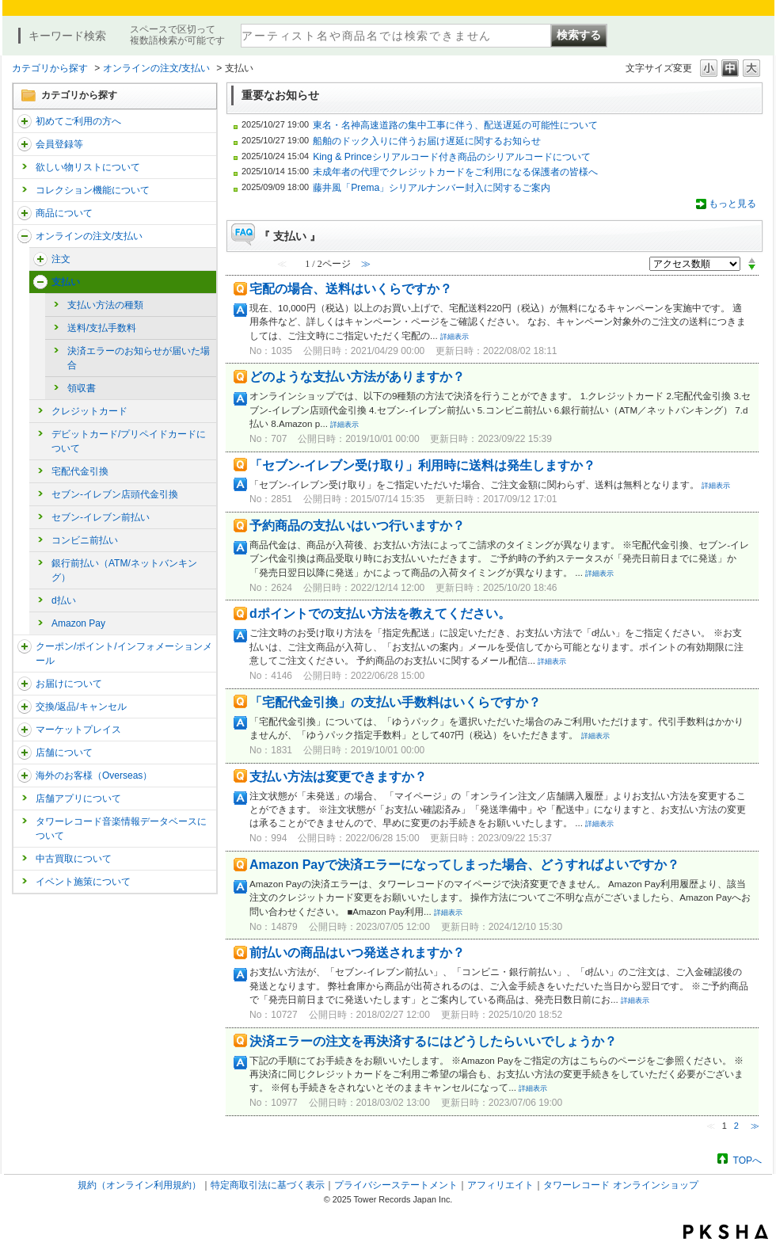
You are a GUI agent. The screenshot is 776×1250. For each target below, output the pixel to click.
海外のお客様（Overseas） (94, 775)
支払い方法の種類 (105, 305)
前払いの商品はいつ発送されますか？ (357, 952)
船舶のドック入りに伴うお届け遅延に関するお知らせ (427, 141)
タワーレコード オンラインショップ (620, 1185)
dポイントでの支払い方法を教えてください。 (380, 613)
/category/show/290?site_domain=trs (24, 144)
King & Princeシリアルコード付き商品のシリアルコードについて (452, 156)
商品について (64, 213)
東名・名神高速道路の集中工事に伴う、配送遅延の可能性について (455, 125)
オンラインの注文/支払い (156, 68)
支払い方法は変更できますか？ (338, 776)
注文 (60, 259)
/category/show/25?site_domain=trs (24, 775)
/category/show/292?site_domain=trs (24, 646)
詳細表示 (454, 337)
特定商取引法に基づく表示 (268, 1185)
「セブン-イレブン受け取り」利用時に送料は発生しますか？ (422, 465)
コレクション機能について (93, 190)
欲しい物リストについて (88, 167)
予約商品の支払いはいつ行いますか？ (357, 525)
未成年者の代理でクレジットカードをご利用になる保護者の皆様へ (455, 171)
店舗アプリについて (78, 798)
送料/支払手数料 (101, 327)
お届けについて (69, 683)
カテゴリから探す (50, 68)
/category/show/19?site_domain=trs (24, 706)
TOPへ (747, 1160)
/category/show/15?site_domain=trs (24, 213)
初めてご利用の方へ (78, 121)
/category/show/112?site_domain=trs (24, 121)
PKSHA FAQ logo (725, 1231)
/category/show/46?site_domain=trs (24, 683)
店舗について (64, 752)
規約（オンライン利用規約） (139, 1185)
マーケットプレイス (78, 729)
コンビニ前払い (84, 540)
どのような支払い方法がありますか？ (357, 376)
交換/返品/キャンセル (81, 706)
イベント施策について (83, 881)
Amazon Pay (78, 623)
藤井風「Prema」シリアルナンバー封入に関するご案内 (431, 187)
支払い (65, 282)
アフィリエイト (500, 1185)
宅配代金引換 (79, 471)
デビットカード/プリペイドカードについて (128, 441)
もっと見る (732, 203)
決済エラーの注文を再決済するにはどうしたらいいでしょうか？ (433, 1041)
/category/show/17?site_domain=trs (40, 282)
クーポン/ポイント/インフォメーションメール (124, 653)
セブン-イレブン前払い (100, 517)
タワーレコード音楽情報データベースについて (121, 828)
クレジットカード (89, 411)
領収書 (81, 388)
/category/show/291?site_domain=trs (40, 259)
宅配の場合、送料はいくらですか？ (350, 288)
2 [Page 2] (736, 1125)
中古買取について (74, 858)
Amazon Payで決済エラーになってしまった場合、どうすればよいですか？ (464, 864)
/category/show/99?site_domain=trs (24, 752)
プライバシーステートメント (396, 1185)
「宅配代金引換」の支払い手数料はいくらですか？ (395, 702)
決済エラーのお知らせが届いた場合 (138, 358)
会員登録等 (59, 144)
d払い (63, 600)
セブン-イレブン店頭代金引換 (114, 494)
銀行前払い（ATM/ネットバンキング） (124, 570)
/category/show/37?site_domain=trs (24, 236)
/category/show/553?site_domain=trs (24, 729)
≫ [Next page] (755, 1125)
